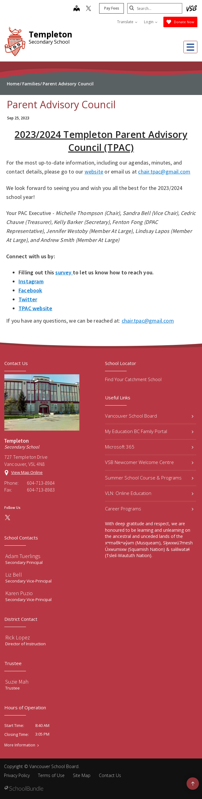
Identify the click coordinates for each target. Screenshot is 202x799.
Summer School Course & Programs (149, 478)
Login (151, 21)
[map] (76, 9)
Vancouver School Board (149, 416)
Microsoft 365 (149, 447)
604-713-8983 (41, 490)
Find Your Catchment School (133, 379)
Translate (127, 21)
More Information (19, 745)
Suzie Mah (16, 681)
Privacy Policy (17, 775)
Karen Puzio (19, 593)
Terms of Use (51, 775)
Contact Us (110, 775)
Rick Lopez (17, 637)
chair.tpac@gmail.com (164, 171)
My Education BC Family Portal (149, 431)
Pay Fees (111, 8)
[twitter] (88, 9)
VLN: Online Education (149, 493)
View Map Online (27, 472)
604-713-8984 (41, 483)
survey (64, 272)
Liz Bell (13, 574)
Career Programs (149, 508)
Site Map (81, 775)
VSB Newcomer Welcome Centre (149, 462)
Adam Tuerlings (22, 556)
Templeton (50, 34)
